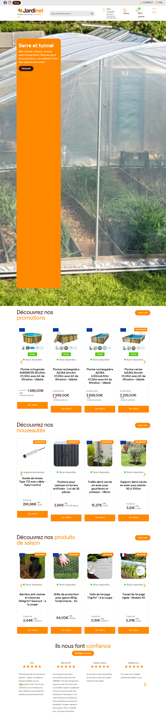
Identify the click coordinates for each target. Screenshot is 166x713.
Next (162, 163)
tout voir (142, 313)
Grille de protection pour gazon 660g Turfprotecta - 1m (66, 598)
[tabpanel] (83, 163)
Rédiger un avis (83, 654)
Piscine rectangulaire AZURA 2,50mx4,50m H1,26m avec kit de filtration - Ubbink (100, 376)
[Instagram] (9, 2)
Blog (16, 3)
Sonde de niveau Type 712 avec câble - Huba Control (32, 482)
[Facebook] (5, 2)
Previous (3, 163)
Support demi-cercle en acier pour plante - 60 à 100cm (133, 485)
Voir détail (32, 405)
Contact (146, 3)
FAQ (158, 2)
